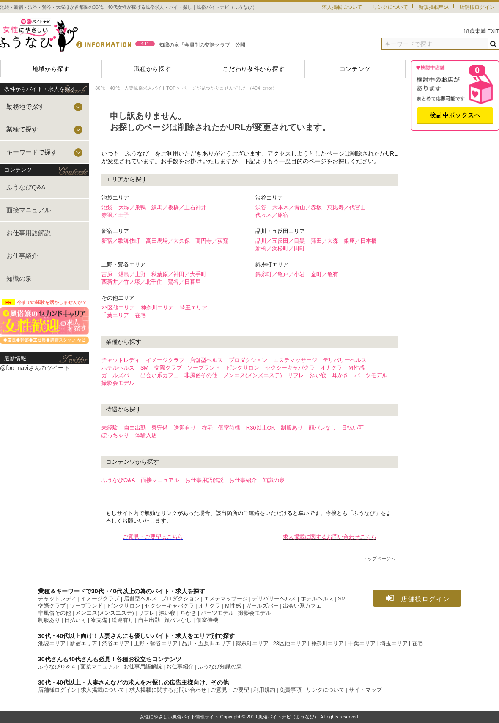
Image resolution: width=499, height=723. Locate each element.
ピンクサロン (242, 367)
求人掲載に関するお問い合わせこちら (329, 537)
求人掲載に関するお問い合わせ (167, 690)
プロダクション (248, 360)
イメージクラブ (165, 360)
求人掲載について (342, 7)
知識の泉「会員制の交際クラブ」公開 (202, 45)
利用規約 (264, 690)
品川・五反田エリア (206, 643)
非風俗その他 (200, 375)
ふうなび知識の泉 (220, 667)
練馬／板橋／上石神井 (178, 207)
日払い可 (353, 427)
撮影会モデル (117, 383)
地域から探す (51, 69)
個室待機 (229, 427)
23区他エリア (118, 307)
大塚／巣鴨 (132, 207)
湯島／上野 (132, 274)
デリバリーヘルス (345, 360)
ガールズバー (117, 375)
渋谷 (260, 207)
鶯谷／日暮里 (184, 282)
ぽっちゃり (115, 435)
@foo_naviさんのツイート (35, 367)
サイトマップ (365, 690)
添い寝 (318, 375)
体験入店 (146, 435)
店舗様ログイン (477, 7)
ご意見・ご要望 (230, 690)
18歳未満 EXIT (481, 31)
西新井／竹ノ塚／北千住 (131, 282)
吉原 (106, 274)
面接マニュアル (28, 210)
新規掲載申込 (434, 7)
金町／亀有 (324, 274)
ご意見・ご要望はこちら (153, 537)
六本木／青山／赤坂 (297, 207)
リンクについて (390, 7)
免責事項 (291, 690)
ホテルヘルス (117, 367)
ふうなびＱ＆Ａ (57, 667)
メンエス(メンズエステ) (252, 375)
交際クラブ (168, 367)
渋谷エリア (115, 643)
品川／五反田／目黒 (280, 241)
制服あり (292, 427)
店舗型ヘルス (206, 360)
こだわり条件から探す (253, 69)
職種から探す (152, 69)
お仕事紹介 (22, 255)
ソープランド (203, 367)
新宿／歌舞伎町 (120, 241)
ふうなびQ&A (26, 187)
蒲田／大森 (324, 241)
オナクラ (331, 367)
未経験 (109, 427)
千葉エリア (115, 315)
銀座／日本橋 (360, 241)
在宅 (140, 315)
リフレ (296, 375)
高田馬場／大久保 (168, 241)
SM (144, 367)
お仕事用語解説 (28, 232)
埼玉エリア (193, 307)
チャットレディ (120, 360)
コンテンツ (355, 69)
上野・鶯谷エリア (156, 643)
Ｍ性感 (356, 367)
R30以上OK (260, 427)
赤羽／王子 (115, 215)
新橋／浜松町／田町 (280, 248)
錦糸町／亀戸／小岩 (280, 274)
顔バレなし (322, 427)
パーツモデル (370, 375)
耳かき (340, 375)
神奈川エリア (157, 307)
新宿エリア (83, 643)
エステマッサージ (295, 360)
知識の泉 (19, 278)
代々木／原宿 (271, 215)
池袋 (106, 207)
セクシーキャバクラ (290, 367)
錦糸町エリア (252, 643)
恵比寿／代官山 (346, 207)
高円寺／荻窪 (211, 241)
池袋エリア (52, 643)
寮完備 (159, 427)
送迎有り (185, 427)
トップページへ (379, 558)
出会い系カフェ (159, 375)
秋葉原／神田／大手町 (178, 274)
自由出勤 (135, 427)
